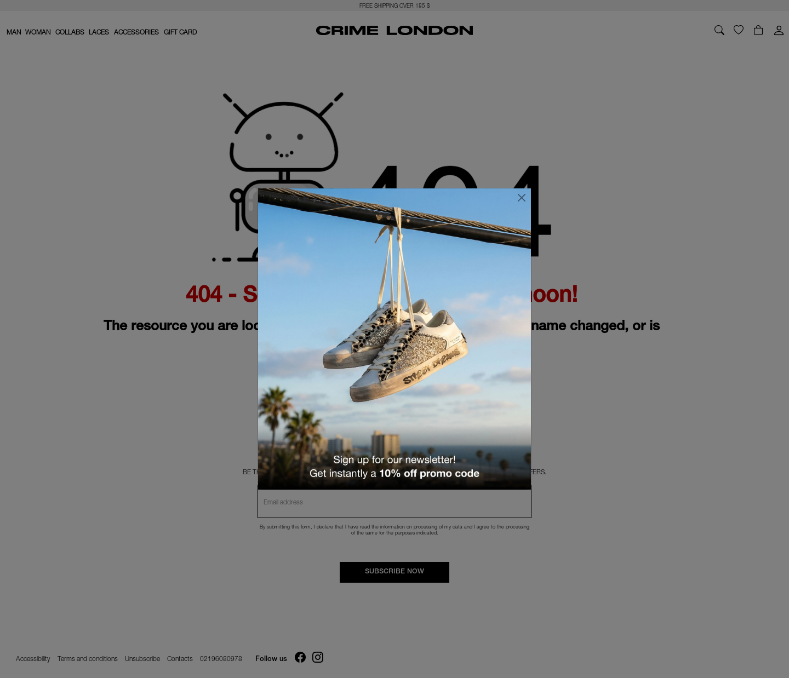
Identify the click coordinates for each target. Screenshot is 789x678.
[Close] (521, 197)
